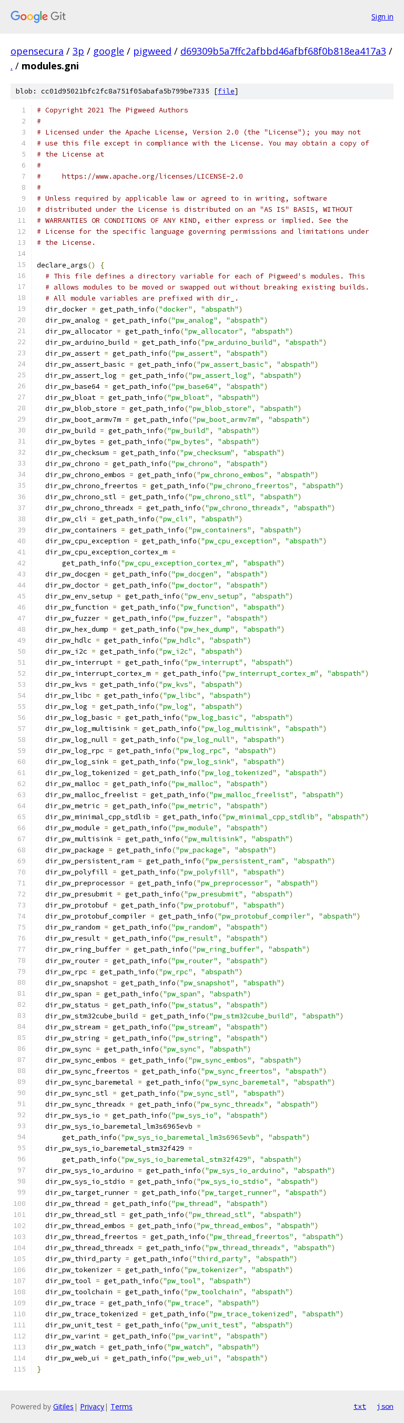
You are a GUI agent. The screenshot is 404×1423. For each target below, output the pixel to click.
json (385, 1406)
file (226, 91)
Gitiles (63, 1406)
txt (360, 1406)
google (108, 51)
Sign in (382, 17)
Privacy (92, 1406)
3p (78, 51)
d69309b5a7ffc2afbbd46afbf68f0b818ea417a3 (283, 51)
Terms (121, 1406)
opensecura (37, 51)
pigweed (152, 51)
